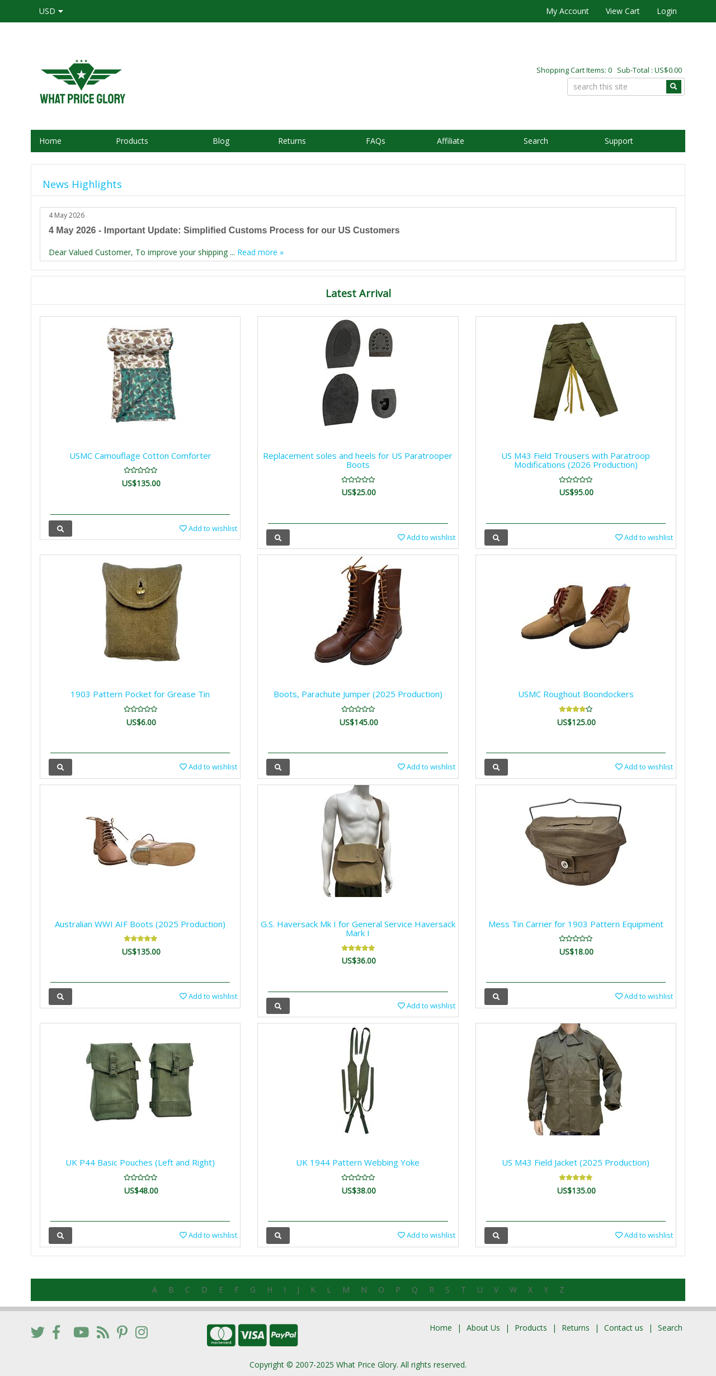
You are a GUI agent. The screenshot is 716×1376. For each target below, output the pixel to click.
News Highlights (82, 184)
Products (132, 140)
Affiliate (450, 140)
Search (536, 140)
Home (50, 140)
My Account (567, 11)
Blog (221, 140)
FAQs (375, 140)
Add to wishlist (208, 528)
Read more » (260, 252)
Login (667, 11)
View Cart (623, 11)
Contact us (623, 1327)
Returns (292, 140)
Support (619, 140)
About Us (483, 1327)
